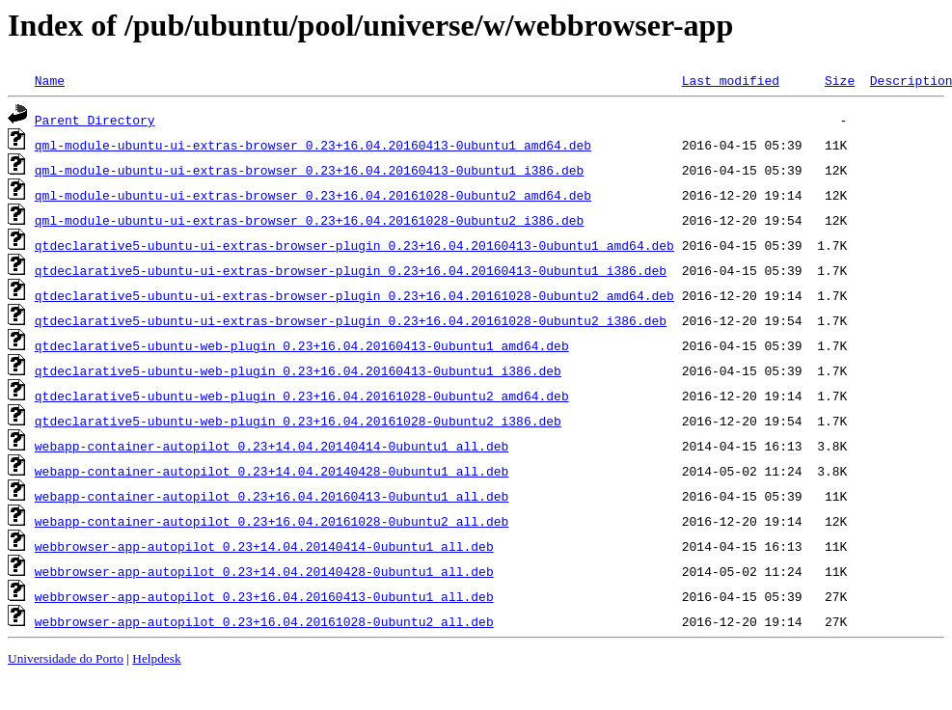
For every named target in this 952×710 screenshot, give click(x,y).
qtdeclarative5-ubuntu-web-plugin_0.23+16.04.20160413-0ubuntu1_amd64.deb (302, 345)
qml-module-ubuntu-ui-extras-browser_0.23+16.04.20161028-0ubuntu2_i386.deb (309, 220)
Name (50, 80)
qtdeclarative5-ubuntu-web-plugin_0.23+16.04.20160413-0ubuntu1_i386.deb (298, 370)
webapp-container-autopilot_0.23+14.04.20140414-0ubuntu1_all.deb (271, 445)
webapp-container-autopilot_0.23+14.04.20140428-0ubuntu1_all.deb (271, 470)
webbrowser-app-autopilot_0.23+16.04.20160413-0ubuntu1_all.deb (264, 596)
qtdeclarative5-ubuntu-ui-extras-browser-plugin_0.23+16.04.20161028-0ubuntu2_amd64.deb (354, 295)
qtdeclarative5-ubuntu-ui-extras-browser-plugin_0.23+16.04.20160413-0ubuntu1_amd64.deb (354, 245)
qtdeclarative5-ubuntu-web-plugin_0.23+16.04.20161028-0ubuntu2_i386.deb (298, 420)
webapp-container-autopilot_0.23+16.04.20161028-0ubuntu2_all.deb (271, 521)
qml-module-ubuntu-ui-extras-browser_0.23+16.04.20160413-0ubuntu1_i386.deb (309, 169)
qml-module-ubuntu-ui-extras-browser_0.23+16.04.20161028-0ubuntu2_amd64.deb (313, 195)
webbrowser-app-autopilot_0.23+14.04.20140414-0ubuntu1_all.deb (264, 546)
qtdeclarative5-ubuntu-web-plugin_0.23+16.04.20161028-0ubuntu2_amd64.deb (302, 395)
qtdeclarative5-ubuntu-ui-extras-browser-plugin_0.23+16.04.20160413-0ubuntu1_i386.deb (350, 270)
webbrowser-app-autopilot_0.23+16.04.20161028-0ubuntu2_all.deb (264, 621)
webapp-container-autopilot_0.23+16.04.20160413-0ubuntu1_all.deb (271, 496)
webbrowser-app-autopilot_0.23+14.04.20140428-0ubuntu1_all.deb (264, 571)
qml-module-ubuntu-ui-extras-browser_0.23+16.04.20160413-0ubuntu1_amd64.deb (313, 144)
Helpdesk (156, 658)
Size (840, 80)
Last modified (730, 80)
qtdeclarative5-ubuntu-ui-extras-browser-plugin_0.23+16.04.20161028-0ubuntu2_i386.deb (350, 320)
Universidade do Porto (65, 658)
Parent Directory (95, 119)
